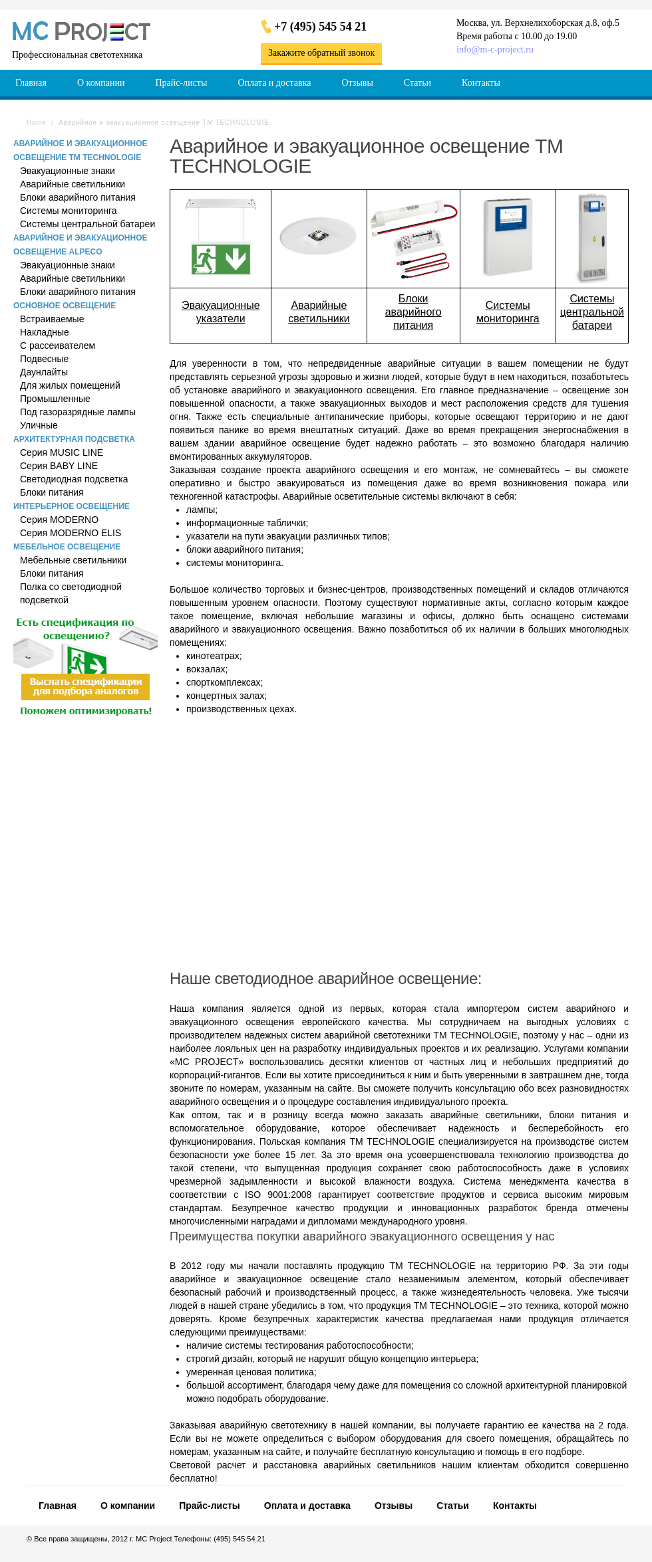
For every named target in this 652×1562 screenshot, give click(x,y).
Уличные (39, 425)
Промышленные (55, 398)
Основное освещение (64, 305)
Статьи (452, 1505)
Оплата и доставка (307, 1505)
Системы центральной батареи (87, 224)
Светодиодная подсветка (74, 479)
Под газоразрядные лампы (78, 412)
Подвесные (44, 358)
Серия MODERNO (59, 519)
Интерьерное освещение (71, 506)
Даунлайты (44, 372)
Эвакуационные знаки (67, 170)
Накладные (44, 332)
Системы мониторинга (68, 210)
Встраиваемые (52, 319)
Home (37, 122)
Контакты (515, 1505)
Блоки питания (52, 492)
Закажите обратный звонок (321, 53)
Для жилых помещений (70, 385)
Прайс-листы (209, 1505)
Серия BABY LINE (59, 465)
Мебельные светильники (73, 560)
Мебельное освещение (66, 546)
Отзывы (393, 1505)
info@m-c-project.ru (495, 49)
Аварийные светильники (72, 184)
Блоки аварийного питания (78, 197)
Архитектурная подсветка (74, 439)
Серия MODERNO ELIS (70, 533)
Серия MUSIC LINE (61, 452)
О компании (127, 1505)
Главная (58, 1505)
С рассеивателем (57, 345)
